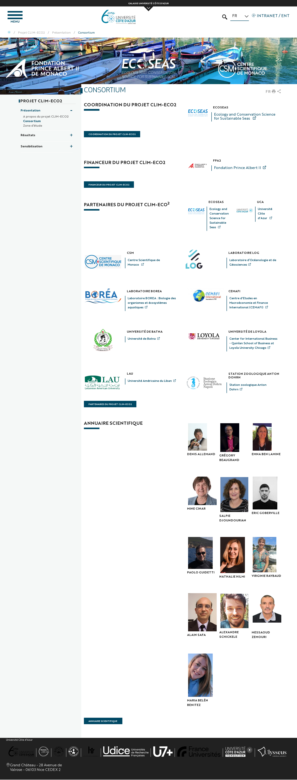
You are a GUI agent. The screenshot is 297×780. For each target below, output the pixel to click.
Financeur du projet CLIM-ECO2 (108, 184)
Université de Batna (142, 339)
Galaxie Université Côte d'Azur (148, 3)
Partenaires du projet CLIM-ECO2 (110, 404)
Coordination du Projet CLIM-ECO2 (112, 134)
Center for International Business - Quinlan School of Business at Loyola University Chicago (253, 343)
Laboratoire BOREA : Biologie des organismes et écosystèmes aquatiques (152, 303)
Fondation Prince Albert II (237, 167)
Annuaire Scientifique (103, 721)
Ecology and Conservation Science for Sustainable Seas (244, 116)
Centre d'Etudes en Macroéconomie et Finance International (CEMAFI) (248, 303)
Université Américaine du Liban (150, 381)
